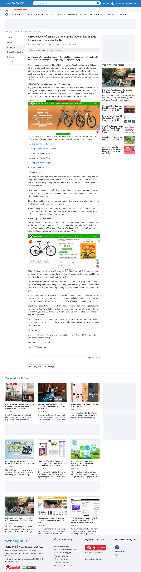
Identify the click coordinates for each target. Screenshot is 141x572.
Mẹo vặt (10, 62)
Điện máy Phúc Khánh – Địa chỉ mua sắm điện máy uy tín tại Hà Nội (51, 520)
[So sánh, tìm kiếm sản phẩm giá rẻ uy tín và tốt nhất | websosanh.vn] (15, 3)
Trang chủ (8, 32)
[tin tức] (6, 14)
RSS (116, 555)
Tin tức (17, 32)
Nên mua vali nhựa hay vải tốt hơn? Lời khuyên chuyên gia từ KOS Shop (51, 406)
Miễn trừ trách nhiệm (61, 559)
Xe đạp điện (34, 167)
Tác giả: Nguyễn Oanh (36, 44)
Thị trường (37, 32)
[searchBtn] (98, 3)
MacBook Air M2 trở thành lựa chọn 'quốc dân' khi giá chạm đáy (19, 462)
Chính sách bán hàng (61, 556)
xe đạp (48, 65)
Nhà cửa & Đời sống (108, 14)
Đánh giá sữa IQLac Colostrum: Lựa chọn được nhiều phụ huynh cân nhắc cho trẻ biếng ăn (52, 463)
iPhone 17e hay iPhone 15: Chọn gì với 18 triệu (84, 405)
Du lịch (9, 37)
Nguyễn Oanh (94, 358)
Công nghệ (14, 14)
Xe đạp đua (34, 153)
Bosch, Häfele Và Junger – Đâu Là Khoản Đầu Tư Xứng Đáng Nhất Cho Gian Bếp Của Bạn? (19, 406)
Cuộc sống (26, 14)
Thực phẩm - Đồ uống (15, 52)
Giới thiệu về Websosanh (94, 553)
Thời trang (11, 57)
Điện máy (38, 14)
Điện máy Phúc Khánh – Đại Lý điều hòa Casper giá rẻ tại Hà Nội (117, 91)
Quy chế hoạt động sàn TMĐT (64, 566)
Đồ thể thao (50, 14)
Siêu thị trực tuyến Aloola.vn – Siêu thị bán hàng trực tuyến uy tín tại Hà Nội (111, 150)
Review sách (72, 14)
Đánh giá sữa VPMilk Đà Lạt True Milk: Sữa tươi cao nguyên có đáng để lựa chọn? (84, 463)
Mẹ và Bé (60, 14)
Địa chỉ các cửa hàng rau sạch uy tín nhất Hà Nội (112, 138)
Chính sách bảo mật (61, 562)
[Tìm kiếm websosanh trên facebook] (117, 547)
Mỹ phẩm (10, 42)
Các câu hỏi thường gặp (62, 553)
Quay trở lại (43, 367)
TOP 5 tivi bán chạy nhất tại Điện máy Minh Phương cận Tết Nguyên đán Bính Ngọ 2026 (84, 520)
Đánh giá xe (93, 14)
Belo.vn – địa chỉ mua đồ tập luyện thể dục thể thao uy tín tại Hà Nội (112, 118)
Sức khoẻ (82, 14)
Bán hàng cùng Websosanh (126, 3)
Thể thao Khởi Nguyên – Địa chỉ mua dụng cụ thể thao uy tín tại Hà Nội (112, 108)
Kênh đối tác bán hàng (93, 559)
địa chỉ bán (93, 74)
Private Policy (119, 552)
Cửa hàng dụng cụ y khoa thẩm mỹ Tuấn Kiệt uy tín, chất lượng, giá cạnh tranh (112, 129)
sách (48, 68)
